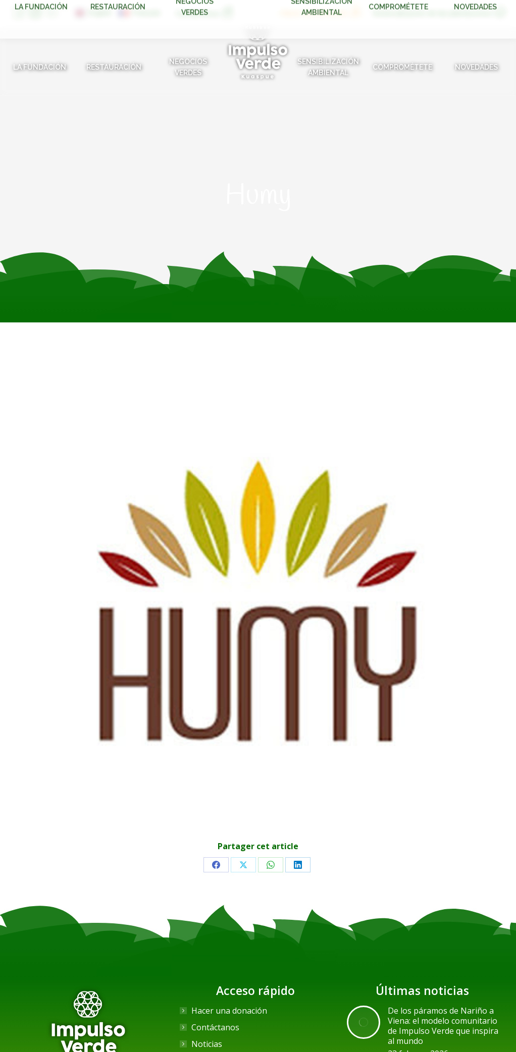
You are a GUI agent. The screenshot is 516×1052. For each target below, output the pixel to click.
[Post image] (363, 1022)
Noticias (206, 1044)
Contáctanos (215, 1027)
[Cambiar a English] (93, 13)
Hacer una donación (229, 1011)
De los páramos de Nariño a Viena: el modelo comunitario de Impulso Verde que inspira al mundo (443, 1026)
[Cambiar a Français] (140, 13)
